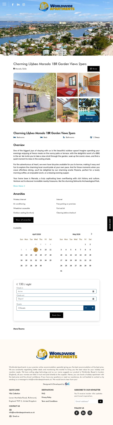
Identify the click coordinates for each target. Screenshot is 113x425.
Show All (89, 118)
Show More (19, 186)
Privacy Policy (46, 397)
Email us (14, 416)
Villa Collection (14, 393)
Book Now (56, 315)
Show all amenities (23, 220)
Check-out (20, 295)
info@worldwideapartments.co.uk (22, 411)
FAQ (43, 393)
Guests (19, 304)
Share (93, 69)
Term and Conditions (49, 401)
